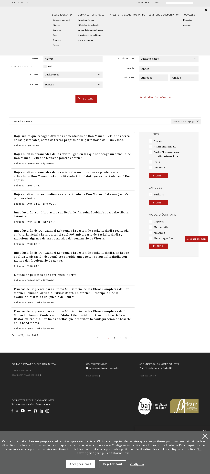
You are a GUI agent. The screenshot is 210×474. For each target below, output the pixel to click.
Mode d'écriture (123, 58)
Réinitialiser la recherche (155, 97)
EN (26, 3)
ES (18, 3)
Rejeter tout (112, 464)
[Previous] (98, 337)
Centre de (164, 15)
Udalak (133, 15)
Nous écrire (93, 376)
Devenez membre (197, 239)
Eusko (63, 15)
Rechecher (86, 98)
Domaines (92, 15)
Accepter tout (80, 464)
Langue (34, 84)
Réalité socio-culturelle (89, 25)
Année (130, 68)
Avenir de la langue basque (90, 30)
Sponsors (57, 40)
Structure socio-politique (89, 35)
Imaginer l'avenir (86, 20)
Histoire (56, 25)
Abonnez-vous (148, 376)
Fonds (34, 74)
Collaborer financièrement (26, 375)
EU (13, 3)
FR (22, 3)
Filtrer (158, 175)
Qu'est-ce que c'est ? (62, 20)
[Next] (132, 337)
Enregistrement (142, 3)
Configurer (137, 464)
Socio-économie (85, 40)
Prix (55, 35)
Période (129, 77)
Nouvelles (190, 15)
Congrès (57, 30)
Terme (34, 58)
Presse (56, 45)
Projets (114, 15)
